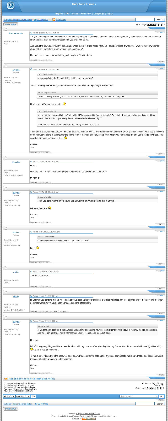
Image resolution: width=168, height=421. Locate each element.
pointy (16, 296)
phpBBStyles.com (95, 416)
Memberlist (86, 14)
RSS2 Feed (59, 20)
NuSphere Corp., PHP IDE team (88, 414)
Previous (151, 24)
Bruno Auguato (16, 33)
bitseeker (16, 162)
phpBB (64, 416)
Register (59, 14)
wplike (16, 272)
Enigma (16, 70)
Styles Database (109, 416)
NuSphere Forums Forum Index (18, 20)
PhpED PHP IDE (41, 20)
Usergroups (99, 14)
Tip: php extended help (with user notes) (32, 379)
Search (75, 14)
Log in (110, 14)
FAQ (67, 14)
